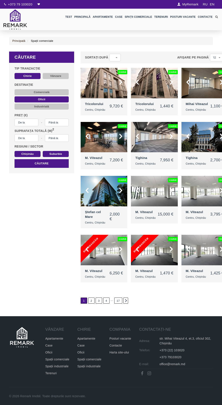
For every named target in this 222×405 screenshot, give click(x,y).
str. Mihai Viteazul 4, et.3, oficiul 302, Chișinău (185, 341)
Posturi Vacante (183, 16)
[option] (104, 83)
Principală (82, 16)
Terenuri (161, 16)
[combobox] (115, 57)
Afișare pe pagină (193, 57)
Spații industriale (57, 366)
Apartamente (103, 16)
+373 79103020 (170, 357)
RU (205, 4)
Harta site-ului (119, 352)
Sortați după (96, 57)
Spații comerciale (138, 16)
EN (212, 4)
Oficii (48, 352)
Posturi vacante (120, 338)
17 (118, 300)
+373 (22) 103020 (172, 350)
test (68, 16)
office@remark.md (172, 364)
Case (118, 16)
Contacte (205, 16)
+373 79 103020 (20, 4)
